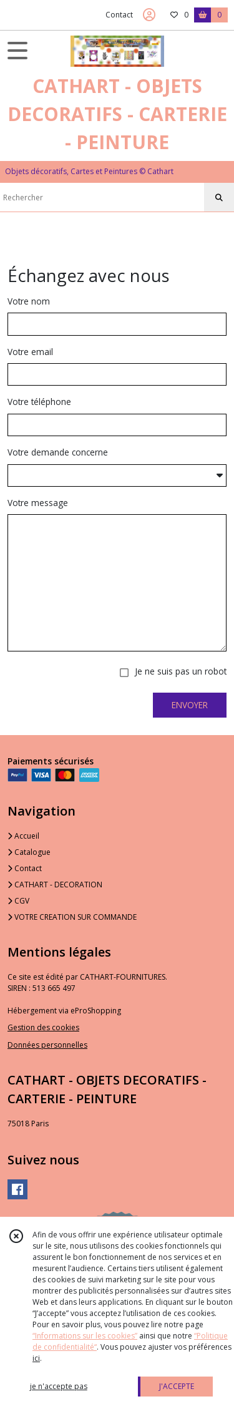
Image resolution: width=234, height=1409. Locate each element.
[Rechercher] (219, 198)
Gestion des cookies (43, 1027)
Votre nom (28, 301)
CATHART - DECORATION (54, 884)
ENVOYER (190, 705)
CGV (18, 900)
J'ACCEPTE (176, 1386)
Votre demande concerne (57, 452)
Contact (119, 14)
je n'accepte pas (58, 1386)
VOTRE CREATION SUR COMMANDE (72, 917)
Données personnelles (47, 1045)
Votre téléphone (39, 401)
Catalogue (29, 852)
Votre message (37, 503)
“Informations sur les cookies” (84, 1335)
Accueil (23, 836)
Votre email (30, 352)
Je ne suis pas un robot (181, 671)
